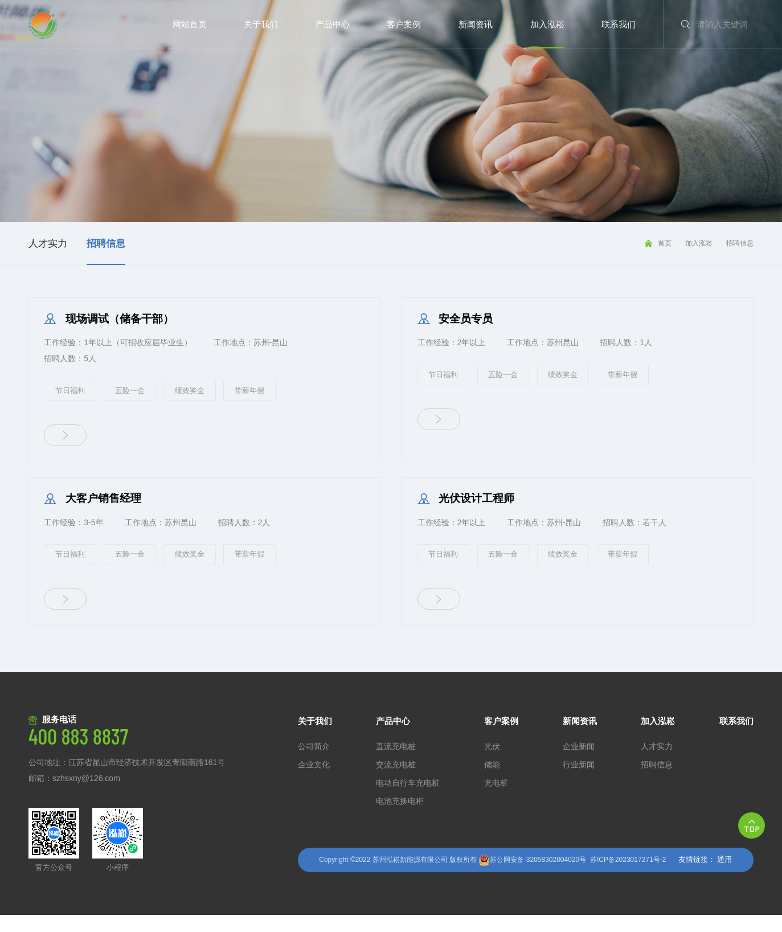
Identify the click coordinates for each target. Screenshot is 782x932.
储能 (492, 782)
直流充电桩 (396, 763)
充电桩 (496, 800)
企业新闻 (579, 763)
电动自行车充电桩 (408, 800)
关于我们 (315, 738)
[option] (391, 111)
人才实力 (657, 763)
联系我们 (736, 738)
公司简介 (314, 763)
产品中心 (393, 738)
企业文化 (314, 782)
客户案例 (501, 738)
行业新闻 (579, 782)
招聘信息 (740, 243)
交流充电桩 (396, 782)
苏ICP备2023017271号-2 (628, 877)
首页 (665, 243)
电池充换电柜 (400, 818)
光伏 (492, 763)
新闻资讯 (580, 738)
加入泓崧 (699, 243)
